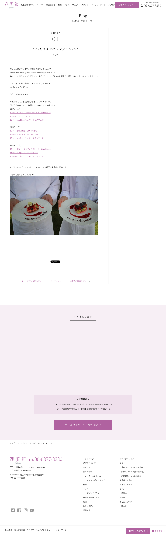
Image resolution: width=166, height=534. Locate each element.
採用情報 (86, 510)
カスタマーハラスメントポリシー (40, 530)
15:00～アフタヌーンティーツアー (24, 116)
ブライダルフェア (126, 5)
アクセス (112, 5)
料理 (60, 5)
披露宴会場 (50, 5)
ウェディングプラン (80, 5)
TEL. (45, 459)
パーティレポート (98, 5)
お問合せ (123, 506)
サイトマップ (61, 530)
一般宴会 (123, 493)
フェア (55, 55)
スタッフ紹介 (88, 506)
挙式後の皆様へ (126, 480)
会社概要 (8, 530)
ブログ (24, 443)
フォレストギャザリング (95, 480)
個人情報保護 (19, 530)
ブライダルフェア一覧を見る (82, 425)
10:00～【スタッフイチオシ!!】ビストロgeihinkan (30, 113)
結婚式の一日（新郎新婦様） (133, 472)
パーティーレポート (91, 497)
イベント (123, 489)
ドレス (67, 5)
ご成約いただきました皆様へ (131, 467)
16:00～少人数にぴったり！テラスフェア (27, 120)
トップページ (14, 443)
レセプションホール (93, 476)
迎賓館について (27, 5)
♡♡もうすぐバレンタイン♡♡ (55, 49)
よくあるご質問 (126, 502)
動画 (85, 502)
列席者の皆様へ (126, 484)
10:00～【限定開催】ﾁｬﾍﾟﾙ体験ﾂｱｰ (24, 131)
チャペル (40, 5)
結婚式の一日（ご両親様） (132, 476)
